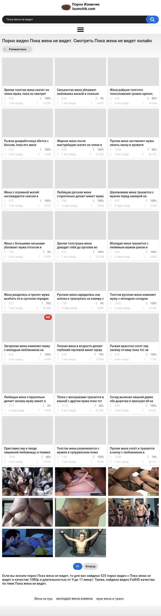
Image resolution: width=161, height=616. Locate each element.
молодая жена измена (74, 599)
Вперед (90, 566)
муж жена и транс (110, 599)
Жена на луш (43, 598)
